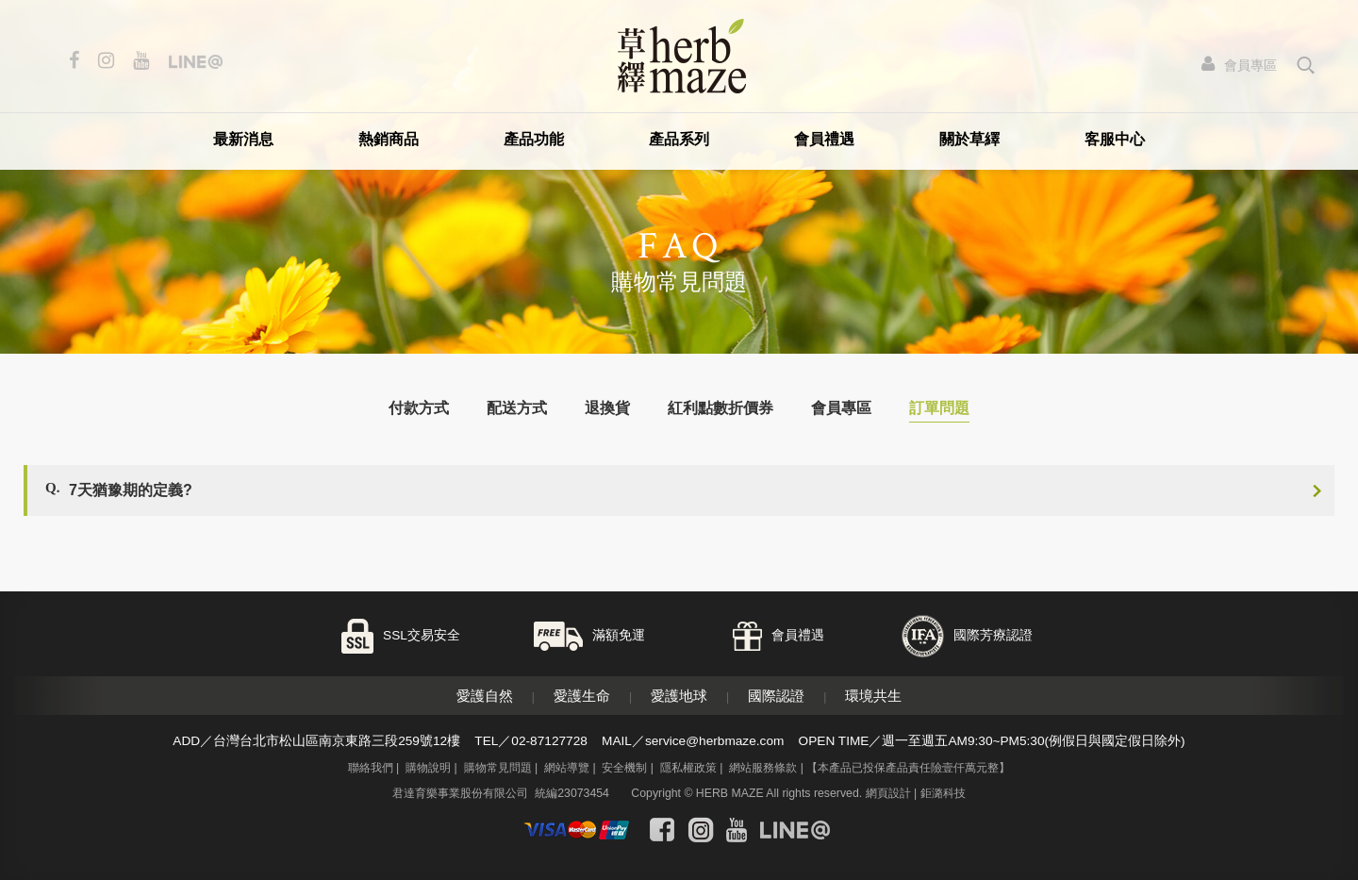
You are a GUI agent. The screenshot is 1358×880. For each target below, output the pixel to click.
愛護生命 (582, 696)
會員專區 (841, 408)
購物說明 (428, 767)
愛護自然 (484, 696)
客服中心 (1115, 139)
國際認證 (776, 696)
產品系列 (679, 139)
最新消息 (243, 139)
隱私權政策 (688, 767)
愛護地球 (679, 696)
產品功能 (534, 139)
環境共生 (873, 696)
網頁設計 (888, 793)
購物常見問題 (498, 767)
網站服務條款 (763, 767)
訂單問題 (939, 408)
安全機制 (624, 767)
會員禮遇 (824, 139)
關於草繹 (969, 139)
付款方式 (419, 408)
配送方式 (517, 408)
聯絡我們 (370, 767)
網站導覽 (566, 767)
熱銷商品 (388, 139)
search (1306, 65)
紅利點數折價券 (720, 408)
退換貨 (607, 408)
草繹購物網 (682, 56)
